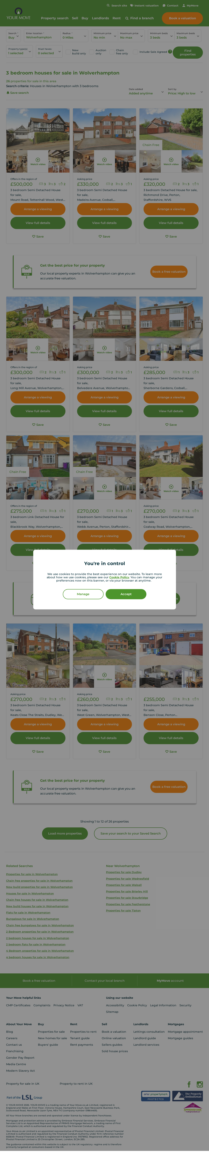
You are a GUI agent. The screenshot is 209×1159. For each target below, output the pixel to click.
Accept (126, 594)
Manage (83, 594)
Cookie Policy (119, 577)
